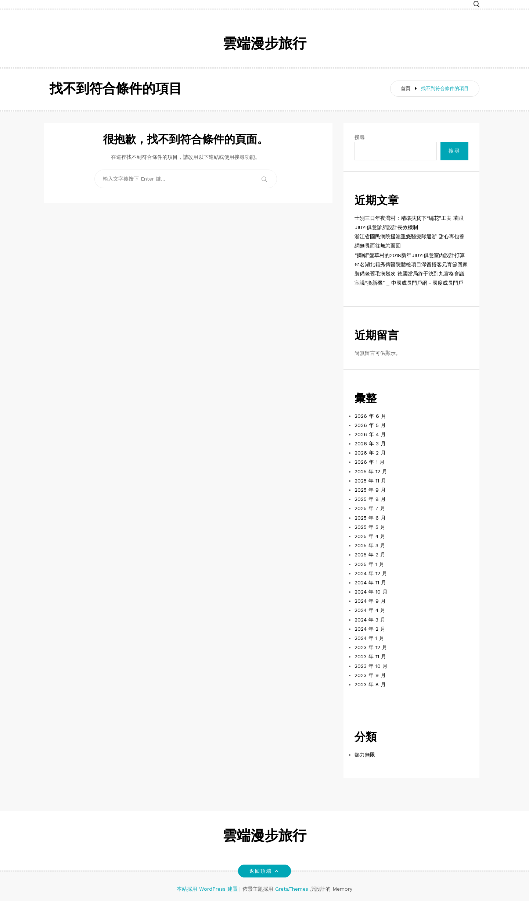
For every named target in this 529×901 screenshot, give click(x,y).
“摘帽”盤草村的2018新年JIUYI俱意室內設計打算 (410, 255)
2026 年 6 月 (370, 416)
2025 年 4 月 (370, 536)
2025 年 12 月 (371, 471)
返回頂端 (264, 871)
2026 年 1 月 (370, 462)
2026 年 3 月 (370, 443)
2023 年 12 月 (371, 647)
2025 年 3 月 (370, 545)
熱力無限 (365, 755)
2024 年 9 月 (370, 601)
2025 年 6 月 (370, 518)
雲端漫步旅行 (264, 45)
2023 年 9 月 (370, 675)
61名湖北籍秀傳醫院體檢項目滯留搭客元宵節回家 (411, 264)
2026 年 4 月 (370, 434)
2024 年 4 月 (370, 610)
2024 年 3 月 (370, 620)
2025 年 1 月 (369, 564)
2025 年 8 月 (370, 499)
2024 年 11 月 (370, 582)
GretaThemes (291, 889)
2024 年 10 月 (371, 592)
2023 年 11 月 (370, 656)
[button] (476, 4)
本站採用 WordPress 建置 (208, 889)
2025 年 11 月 (370, 481)
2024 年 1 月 (369, 638)
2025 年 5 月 (370, 527)
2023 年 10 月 (371, 666)
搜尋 (360, 137)
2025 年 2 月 (370, 555)
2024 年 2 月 (370, 629)
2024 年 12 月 (371, 573)
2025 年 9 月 (370, 490)
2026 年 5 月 (370, 425)
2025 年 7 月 (370, 508)
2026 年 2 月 (370, 453)
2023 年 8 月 (370, 684)
